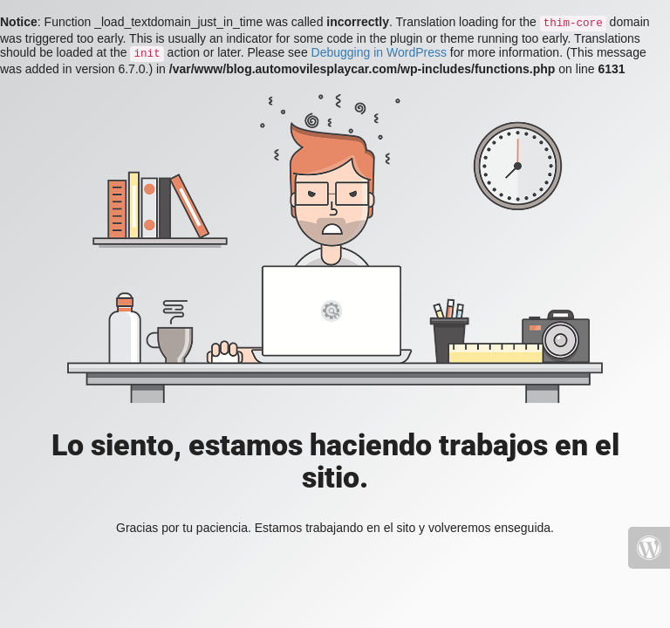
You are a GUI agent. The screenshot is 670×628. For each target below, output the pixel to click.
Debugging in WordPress (379, 52)
